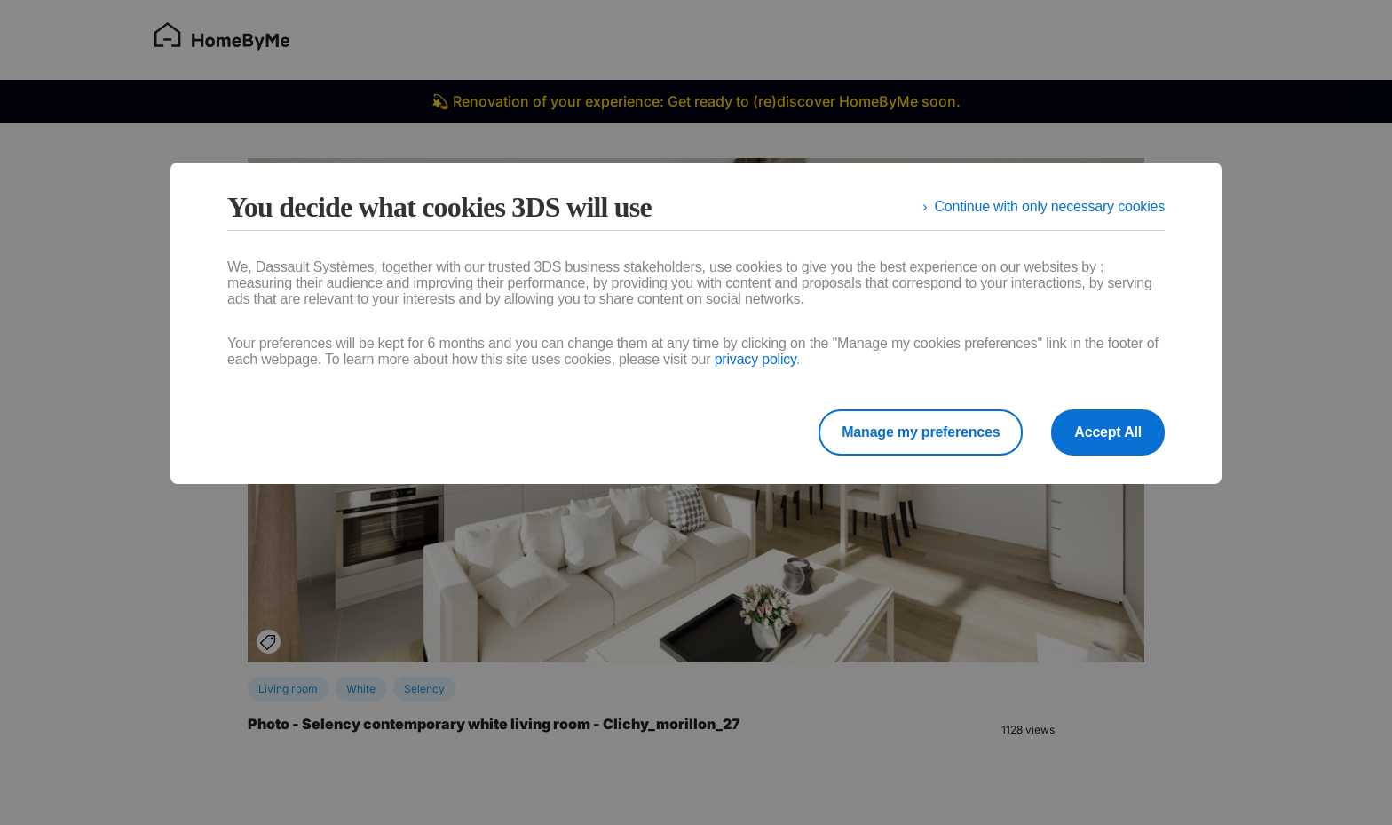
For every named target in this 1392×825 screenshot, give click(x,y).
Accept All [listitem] (1108, 432)
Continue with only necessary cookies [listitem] (1049, 206)
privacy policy (755, 359)
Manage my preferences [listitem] (921, 432)
